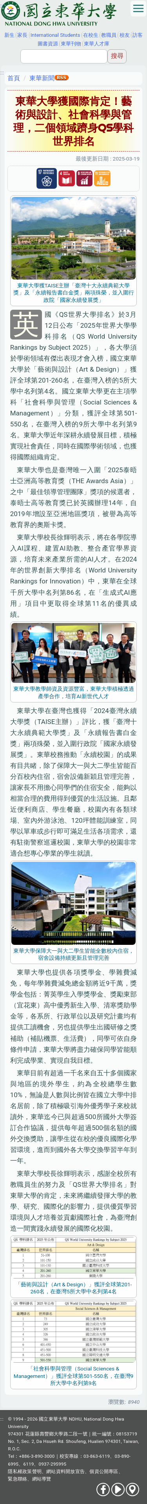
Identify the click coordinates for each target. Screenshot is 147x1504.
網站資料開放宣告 (65, 1471)
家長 (22, 35)
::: (2, 5)
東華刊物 (71, 44)
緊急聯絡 (17, 1479)
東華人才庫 (96, 44)
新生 (9, 35)
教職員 (108, 35)
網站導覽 (41, 1479)
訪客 (137, 35)
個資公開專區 (103, 1471)
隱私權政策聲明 (25, 1471)
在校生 (90, 35)
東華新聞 (41, 78)
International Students (55, 35)
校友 (125, 35)
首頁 (13, 78)
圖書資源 (48, 44)
